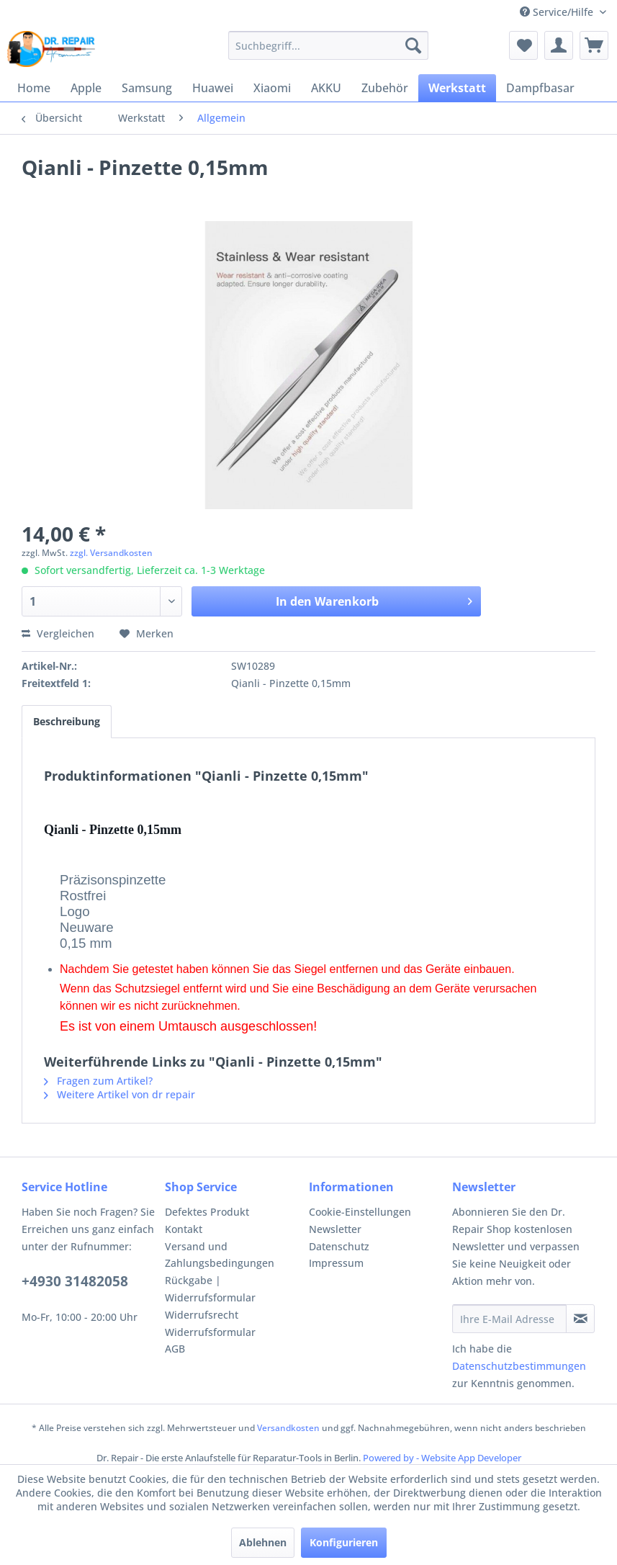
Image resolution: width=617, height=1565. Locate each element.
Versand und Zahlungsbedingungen (219, 1254)
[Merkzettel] (523, 45)
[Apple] (86, 88)
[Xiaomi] (272, 88)
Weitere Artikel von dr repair (119, 1094)
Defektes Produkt (207, 1212)
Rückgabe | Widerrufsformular (210, 1288)
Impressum (336, 1263)
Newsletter (335, 1229)
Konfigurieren (344, 1542)
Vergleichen (58, 633)
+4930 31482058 (75, 1281)
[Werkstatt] (457, 88)
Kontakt (183, 1229)
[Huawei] (212, 88)
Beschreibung (66, 721)
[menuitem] (328, 45)
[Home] (33, 88)
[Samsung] (147, 88)
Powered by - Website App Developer (442, 1457)
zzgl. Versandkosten (111, 553)
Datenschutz (339, 1246)
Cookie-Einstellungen (360, 1212)
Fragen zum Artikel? (98, 1081)
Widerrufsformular (210, 1332)
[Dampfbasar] (540, 88)
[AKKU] (326, 88)
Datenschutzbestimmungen (519, 1366)
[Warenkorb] (594, 45)
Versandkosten (288, 1428)
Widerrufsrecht (201, 1315)
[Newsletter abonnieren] (580, 1318)
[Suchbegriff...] (328, 45)
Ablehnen (263, 1542)
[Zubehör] (384, 88)
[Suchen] (413, 45)
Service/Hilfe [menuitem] (558, 12)
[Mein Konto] (558, 45)
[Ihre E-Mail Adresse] (509, 1318)
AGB (175, 1348)
